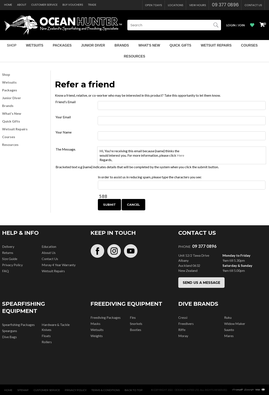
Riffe (181, 330)
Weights (97, 336)
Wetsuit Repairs (216, 45)
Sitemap (23, 390)
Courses (249, 45)
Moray (183, 336)
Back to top (134, 390)
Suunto (229, 330)
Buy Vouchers (73, 5)
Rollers (47, 342)
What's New (149, 45)
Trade (92, 5)
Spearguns (9, 331)
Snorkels (136, 324)
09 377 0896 (225, 5)
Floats (46, 336)
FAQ (5, 271)
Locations (175, 5)
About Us (49, 253)
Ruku (228, 317)
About (21, 5)
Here (180, 155)
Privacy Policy (12, 265)
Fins (133, 317)
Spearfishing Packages (18, 325)
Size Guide (9, 259)
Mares (229, 336)
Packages (62, 45)
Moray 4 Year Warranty (59, 265)
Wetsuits (34, 45)
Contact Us (253, 5)
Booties (135, 330)
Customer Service (44, 5)
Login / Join (235, 25)
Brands (122, 45)
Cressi (182, 317)
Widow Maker (234, 324)
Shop (11, 45)
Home (8, 5)
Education (49, 246)
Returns (7, 253)
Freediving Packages (106, 317)
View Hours (197, 5)
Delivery (8, 246)
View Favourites (252, 25)
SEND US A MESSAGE (201, 283)
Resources (134, 56)
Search (216, 25)
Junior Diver (93, 45)
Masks (95, 324)
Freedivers (186, 324)
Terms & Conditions (105, 390)
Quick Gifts (180, 45)
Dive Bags (9, 337)
